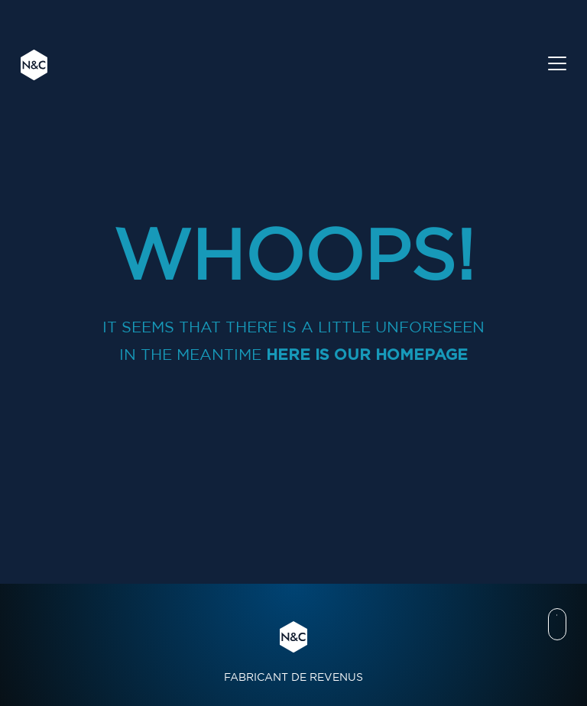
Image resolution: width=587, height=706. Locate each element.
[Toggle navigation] (557, 65)
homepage (421, 354)
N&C (34, 65)
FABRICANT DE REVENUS (293, 651)
